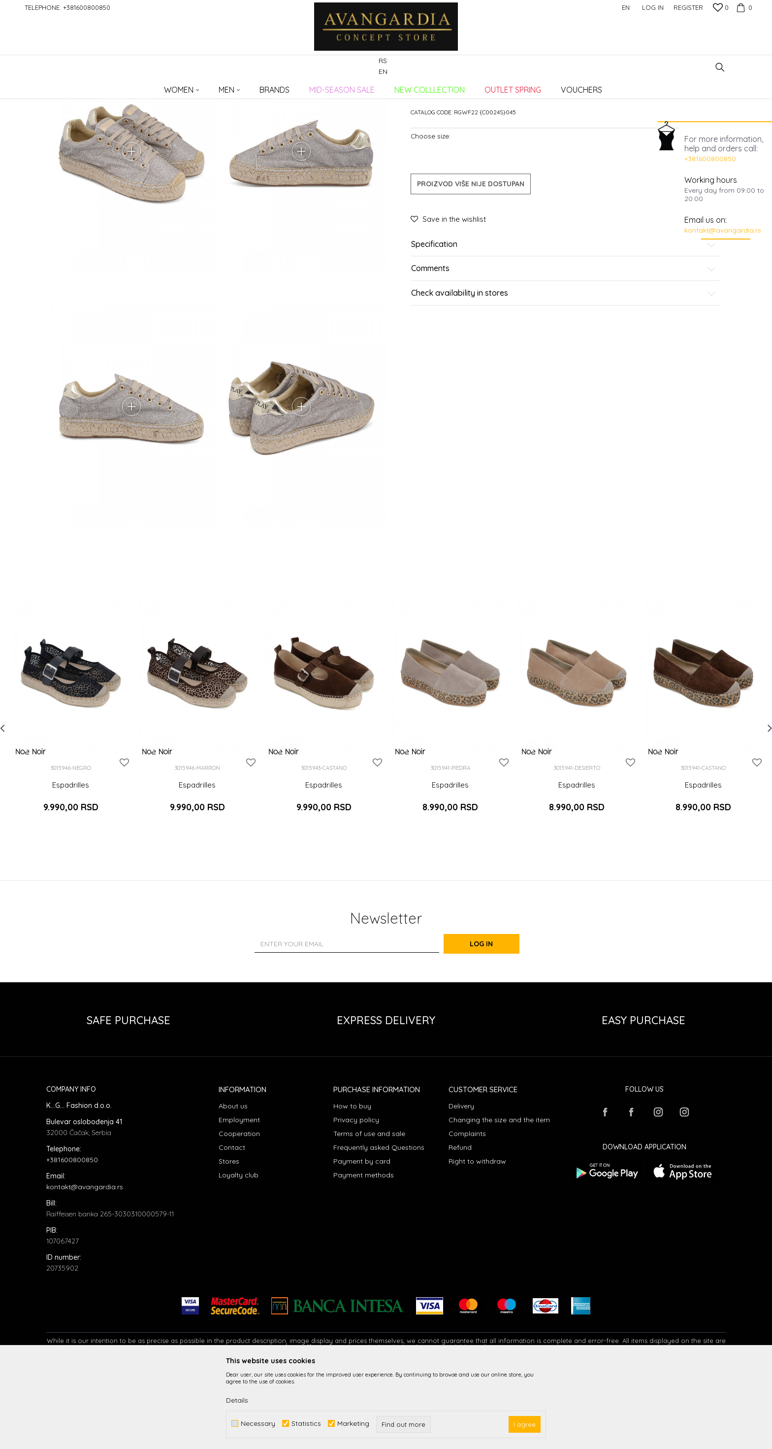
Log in (494, 1021)
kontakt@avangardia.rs (722, 230)
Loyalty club (238, 1252)
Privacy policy (356, 1197)
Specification (563, 319)
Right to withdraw (477, 1238)
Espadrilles (216, 86)
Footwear (181, 86)
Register (688, 7)
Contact (232, 1224)
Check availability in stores (563, 368)
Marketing (353, 1423)
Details (237, 1400)
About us (233, 1183)
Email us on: (705, 220)
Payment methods (363, 1252)
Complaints (467, 1211)
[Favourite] (721, 8)
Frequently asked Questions (378, 1224)
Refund (460, 1224)
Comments (563, 344)
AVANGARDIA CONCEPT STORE (88, 86)
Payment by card (361, 1238)
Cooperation (239, 1211)
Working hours (710, 180)
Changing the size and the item (499, 1197)
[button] (720, 67)
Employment (239, 1197)
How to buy (352, 1183)
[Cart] (743, 7)
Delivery (461, 1183)
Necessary (258, 1423)
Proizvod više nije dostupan (470, 258)
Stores (229, 1238)
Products (149, 86)
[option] (70, 796)
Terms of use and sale (369, 1211)
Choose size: (430, 211)
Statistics (306, 1423)
